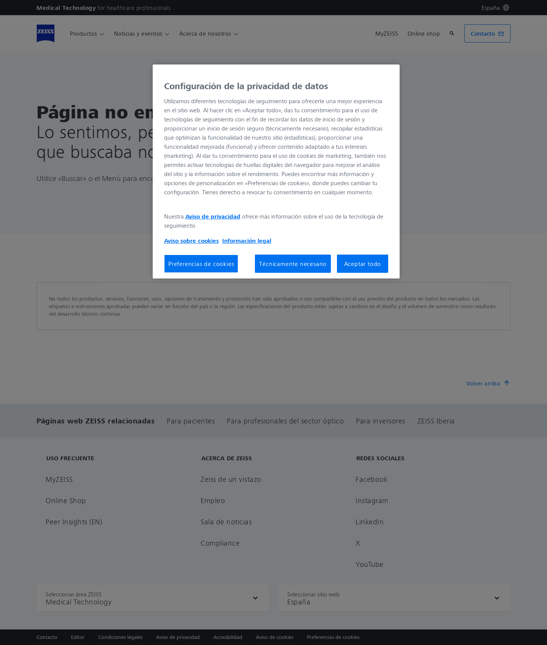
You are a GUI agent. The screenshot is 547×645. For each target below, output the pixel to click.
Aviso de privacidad (212, 216)
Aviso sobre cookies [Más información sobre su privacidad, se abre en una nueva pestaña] (191, 240)
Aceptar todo (362, 264)
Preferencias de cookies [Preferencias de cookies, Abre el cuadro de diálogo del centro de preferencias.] (201, 264)
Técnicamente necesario (293, 264)
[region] (276, 171)
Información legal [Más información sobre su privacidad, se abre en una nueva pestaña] (246, 240)
